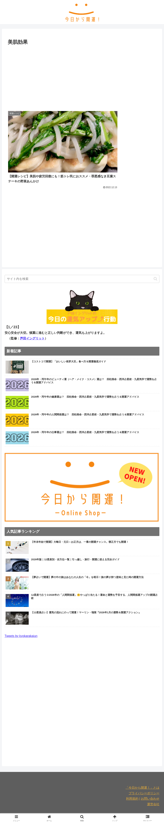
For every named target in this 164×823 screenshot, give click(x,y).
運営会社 (153, 782)
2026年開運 (125, 801)
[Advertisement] (82, 76)
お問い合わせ (150, 776)
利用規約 (132, 776)
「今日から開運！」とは (142, 765)
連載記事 (108, 801)
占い (84, 801)
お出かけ (72, 801)
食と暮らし (38, 801)
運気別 (95, 801)
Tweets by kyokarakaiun (21, 614)
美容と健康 (56, 801)
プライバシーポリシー (144, 771)
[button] (155, 257)
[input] (82, 257)
